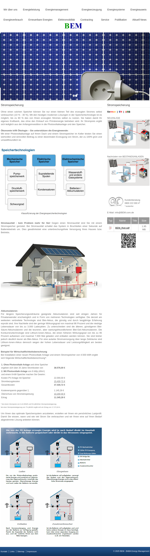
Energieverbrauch (13, 19)
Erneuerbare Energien (40, 19)
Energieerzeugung (92, 9)
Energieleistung (31, 9)
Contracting (86, 19)
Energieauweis (138, 9)
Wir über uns (10, 9)
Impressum (32, 551)
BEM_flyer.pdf (122, 228)
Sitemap (20, 551)
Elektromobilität (66, 19)
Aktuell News (139, 19)
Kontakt (4, 551)
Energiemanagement (56, 9)
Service (105, 19)
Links (12, 551)
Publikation (121, 19)
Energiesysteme (116, 9)
